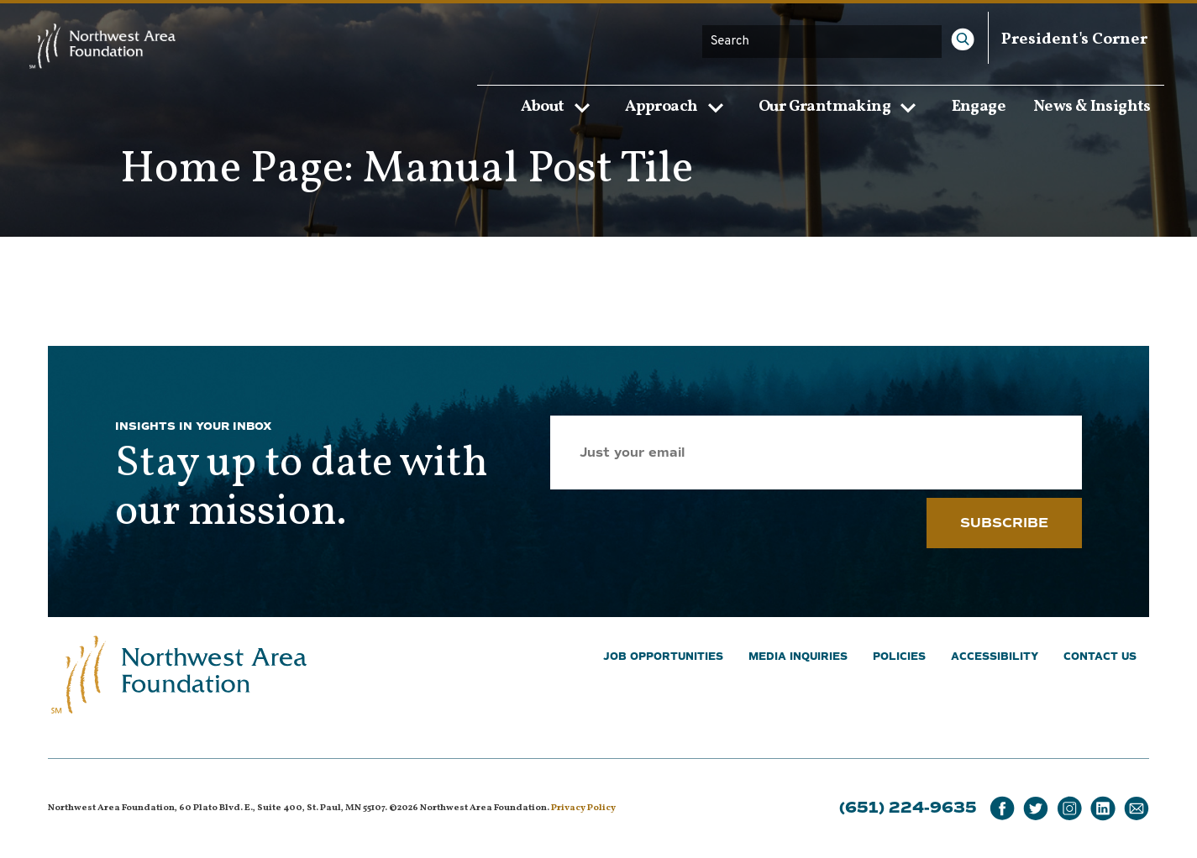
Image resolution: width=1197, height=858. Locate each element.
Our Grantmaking (841, 107)
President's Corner (1074, 39)
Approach (678, 107)
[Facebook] (1002, 809)
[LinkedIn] (1103, 809)
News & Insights (1092, 106)
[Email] (1136, 809)
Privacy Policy (583, 808)
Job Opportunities (663, 657)
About (559, 107)
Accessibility (994, 657)
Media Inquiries (798, 657)
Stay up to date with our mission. (301, 488)
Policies (899, 657)
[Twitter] (1035, 809)
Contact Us (1100, 657)
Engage (978, 106)
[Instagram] (1069, 809)
